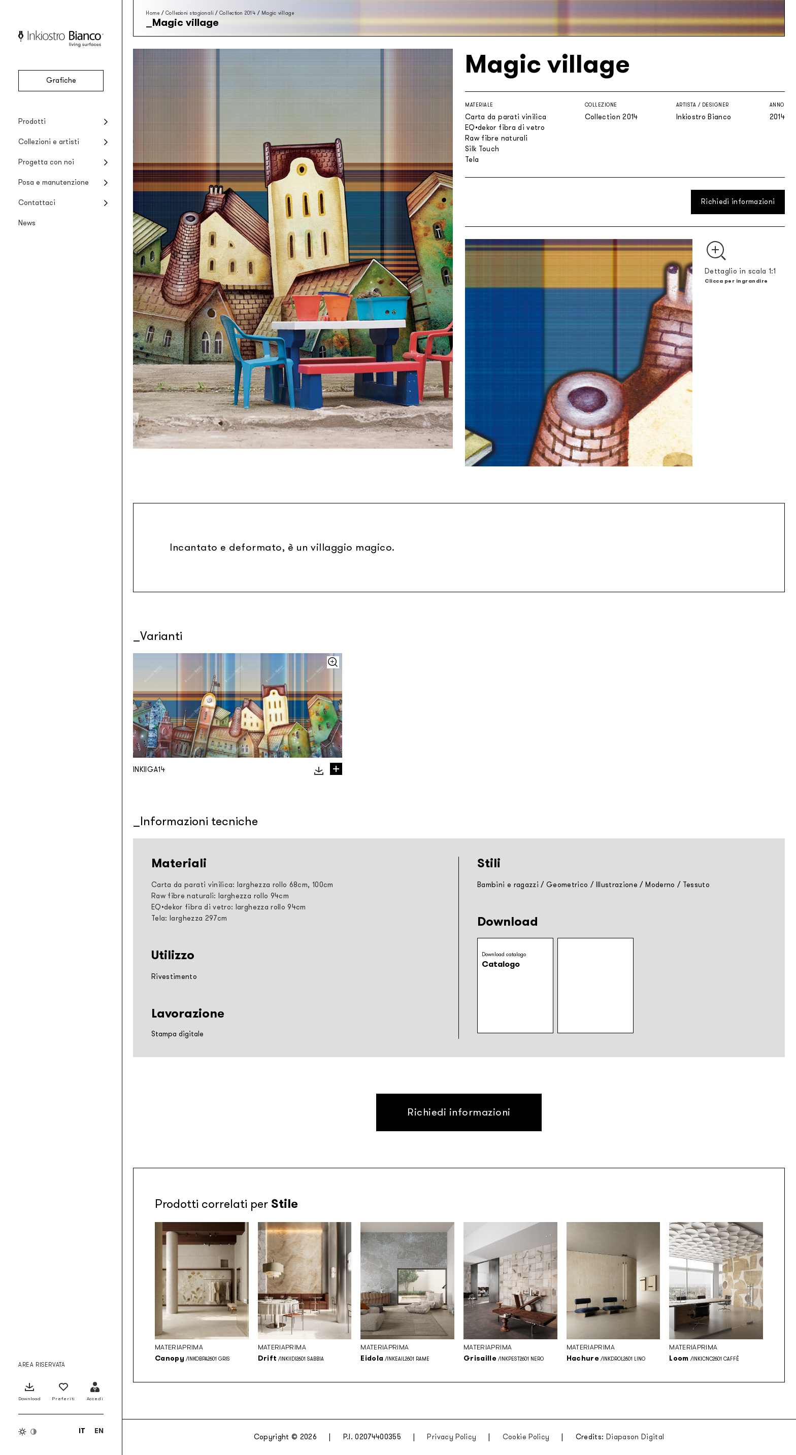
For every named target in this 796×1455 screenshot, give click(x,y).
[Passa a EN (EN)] (99, 1430)
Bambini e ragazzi (508, 885)
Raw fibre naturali (496, 138)
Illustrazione (617, 885)
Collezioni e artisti (48, 142)
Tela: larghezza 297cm (189, 918)
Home (152, 13)
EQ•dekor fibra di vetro (505, 127)
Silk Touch (482, 149)
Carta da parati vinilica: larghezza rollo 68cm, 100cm (242, 885)
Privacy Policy (451, 1437)
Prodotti (32, 121)
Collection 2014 (237, 13)
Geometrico (567, 885)
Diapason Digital (635, 1437)
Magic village (277, 13)
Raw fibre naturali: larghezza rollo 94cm (220, 896)
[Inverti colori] (28, 1432)
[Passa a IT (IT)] (82, 1430)
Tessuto (696, 885)
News (27, 223)
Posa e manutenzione (53, 182)
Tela (472, 159)
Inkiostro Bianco (704, 117)
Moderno (660, 885)
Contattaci (36, 203)
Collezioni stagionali (189, 13)
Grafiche (61, 80)
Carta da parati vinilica (505, 117)
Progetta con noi (46, 162)
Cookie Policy (526, 1437)
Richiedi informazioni (738, 202)
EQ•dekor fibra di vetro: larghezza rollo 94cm (228, 907)
